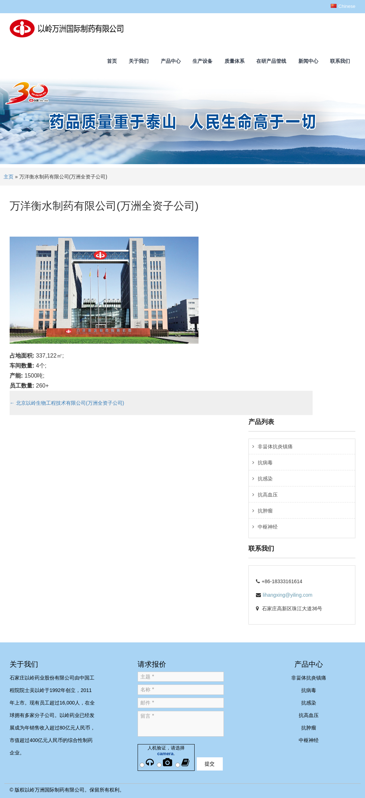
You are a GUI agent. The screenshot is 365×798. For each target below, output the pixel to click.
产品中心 (171, 61)
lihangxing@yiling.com (288, 595)
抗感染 (265, 478)
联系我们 (340, 61)
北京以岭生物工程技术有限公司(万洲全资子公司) (67, 403)
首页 (112, 61)
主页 (9, 177)
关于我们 (139, 61)
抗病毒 (265, 462)
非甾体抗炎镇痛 (275, 446)
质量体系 (235, 61)
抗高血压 (268, 495)
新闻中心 (308, 61)
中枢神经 (268, 527)
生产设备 (202, 61)
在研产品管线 (271, 61)
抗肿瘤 (265, 511)
